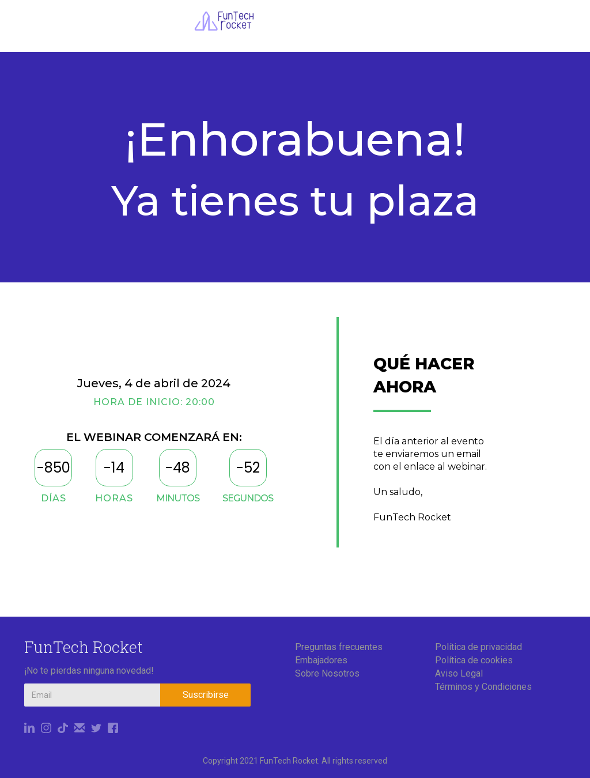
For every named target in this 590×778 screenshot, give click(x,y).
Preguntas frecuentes (339, 646)
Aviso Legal (459, 673)
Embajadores (321, 660)
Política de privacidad (478, 646)
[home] (224, 21)
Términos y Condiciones (483, 686)
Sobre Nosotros (327, 673)
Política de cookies (474, 660)
